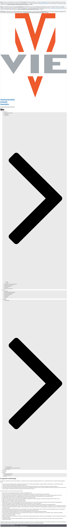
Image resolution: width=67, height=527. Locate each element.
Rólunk (4, 289)
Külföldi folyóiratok (7, 469)
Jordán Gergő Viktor (14, 526)
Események (4, 470)
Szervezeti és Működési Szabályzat (9, 292)
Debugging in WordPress (43, 3)
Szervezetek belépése (7, 474)
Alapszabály (6, 290)
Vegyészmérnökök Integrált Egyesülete (7, 106)
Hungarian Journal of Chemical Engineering (13, 467)
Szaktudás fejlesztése (7, 286)
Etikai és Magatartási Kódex (8, 293)
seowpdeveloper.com (23, 526)
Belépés (4, 472)
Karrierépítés (6, 113)
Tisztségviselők (6, 295)
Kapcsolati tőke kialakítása (8, 112)
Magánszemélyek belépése (8, 473)
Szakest (7, 282)
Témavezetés (6, 287)
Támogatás (4, 471)
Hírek (5, 297)
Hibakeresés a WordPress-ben (55, 7)
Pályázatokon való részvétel (8, 285)
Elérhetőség (6, 296)
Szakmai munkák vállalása (8, 288)
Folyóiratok (4, 299)
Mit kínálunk (5, 111)
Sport (7, 281)
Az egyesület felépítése (8, 294)
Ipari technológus (9, 466)
